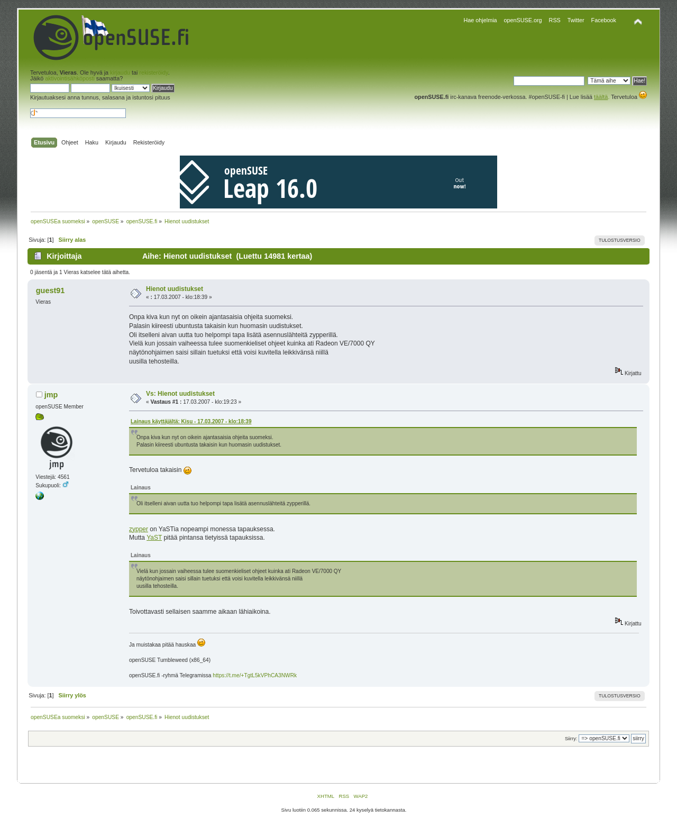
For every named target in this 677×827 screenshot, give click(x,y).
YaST (154, 537)
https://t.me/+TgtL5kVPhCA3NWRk (255, 675)
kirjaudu (120, 72)
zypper (138, 529)
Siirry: (571, 738)
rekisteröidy (153, 72)
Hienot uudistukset (174, 289)
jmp (51, 394)
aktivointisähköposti (70, 78)
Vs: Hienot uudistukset (180, 393)
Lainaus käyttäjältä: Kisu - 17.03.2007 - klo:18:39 (191, 421)
